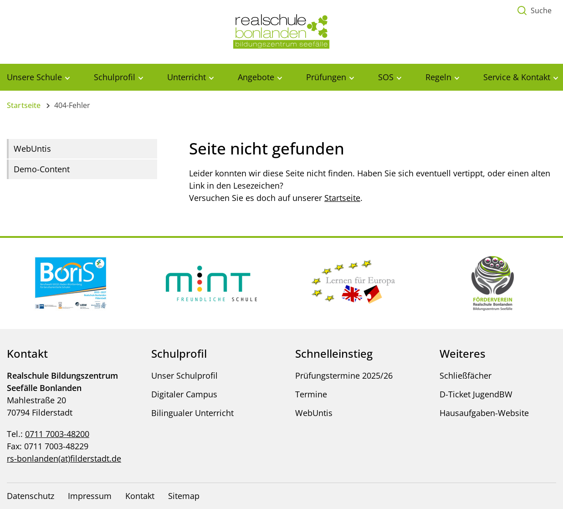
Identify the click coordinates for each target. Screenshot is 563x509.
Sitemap (184, 495)
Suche (541, 10)
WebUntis (32, 148)
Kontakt (139, 495)
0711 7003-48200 (57, 433)
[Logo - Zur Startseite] (281, 31)
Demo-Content (42, 169)
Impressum (90, 495)
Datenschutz (30, 495)
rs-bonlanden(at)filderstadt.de (64, 458)
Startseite (24, 105)
